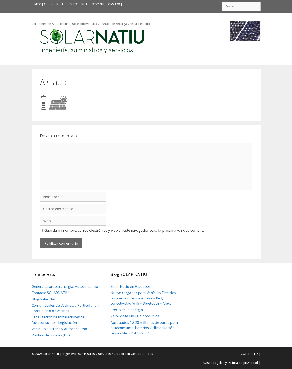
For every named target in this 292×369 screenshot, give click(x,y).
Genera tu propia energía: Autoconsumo (65, 286)
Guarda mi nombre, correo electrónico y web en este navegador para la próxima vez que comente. (124, 230)
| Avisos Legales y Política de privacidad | (230, 362)
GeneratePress (142, 353)
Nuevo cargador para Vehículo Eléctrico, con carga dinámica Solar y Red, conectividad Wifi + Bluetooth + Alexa (144, 298)
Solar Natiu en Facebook (131, 286)
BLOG (64, 4)
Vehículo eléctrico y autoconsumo (59, 328)
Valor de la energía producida (135, 316)
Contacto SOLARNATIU (50, 292)
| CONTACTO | (51, 4)
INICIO (37, 4)
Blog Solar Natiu (45, 299)
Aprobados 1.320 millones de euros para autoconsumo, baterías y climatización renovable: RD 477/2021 (144, 327)
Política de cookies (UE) (51, 335)
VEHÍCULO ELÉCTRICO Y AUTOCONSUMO (95, 4)
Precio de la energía (127, 309)
